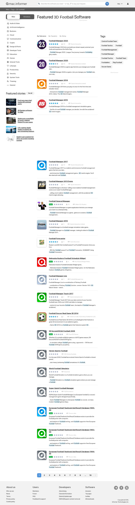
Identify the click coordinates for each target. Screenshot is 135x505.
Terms (8, 496)
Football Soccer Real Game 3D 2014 (63, 313)
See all (30, 93)
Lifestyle (13, 66)
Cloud (12, 35)
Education (13, 54)
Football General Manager (59, 201)
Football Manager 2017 (58, 162)
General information (65, 494)
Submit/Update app (65, 496)
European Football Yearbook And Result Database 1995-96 (72, 409)
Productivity (14, 70)
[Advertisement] (83, 26)
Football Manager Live (58, 276)
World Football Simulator (59, 368)
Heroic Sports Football (58, 351)
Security (13, 73)
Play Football (117, 62)
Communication (15, 39)
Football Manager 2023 (58, 41)
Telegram (116, 488)
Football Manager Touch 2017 (61, 294)
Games (12, 58)
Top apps (88, 494)
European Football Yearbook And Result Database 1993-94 (72, 431)
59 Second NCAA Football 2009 (62, 331)
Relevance (42, 36)
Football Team (121, 58)
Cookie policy (10, 501)
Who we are (10, 491)
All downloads (89, 499)
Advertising (62, 491)
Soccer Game (106, 67)
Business (13, 31)
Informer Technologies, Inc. (120, 502)
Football (119, 45)
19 (90, 475)
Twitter (127, 488)
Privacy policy (10, 499)
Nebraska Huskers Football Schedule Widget (67, 258)
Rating (64, 36)
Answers (88, 491)
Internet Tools (15, 62)
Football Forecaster (57, 239)
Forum (35, 494)
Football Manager (108, 54)
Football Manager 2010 (58, 221)
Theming (13, 81)
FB (121, 488)
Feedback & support (39, 499)
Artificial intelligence (17, 27)
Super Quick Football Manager (61, 388)
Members (36, 491)
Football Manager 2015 (58, 100)
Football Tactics (107, 58)
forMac (87, 496)
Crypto (12, 43)
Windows (26, 17)
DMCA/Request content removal (69, 499)
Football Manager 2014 (58, 80)
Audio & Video (15, 23)
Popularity (54, 36)
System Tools (14, 77)
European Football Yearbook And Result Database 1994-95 (72, 453)
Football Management (109, 50)
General (12, 85)
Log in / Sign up (127, 4)
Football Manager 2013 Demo (61, 181)
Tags (13, 9)
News (8, 494)
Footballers (106, 62)
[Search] (73, 3)
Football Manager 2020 (58, 61)
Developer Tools (15, 50)
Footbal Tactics (107, 45)
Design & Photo (15, 46)
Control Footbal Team (109, 41)
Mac (7, 9)
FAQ (34, 496)
